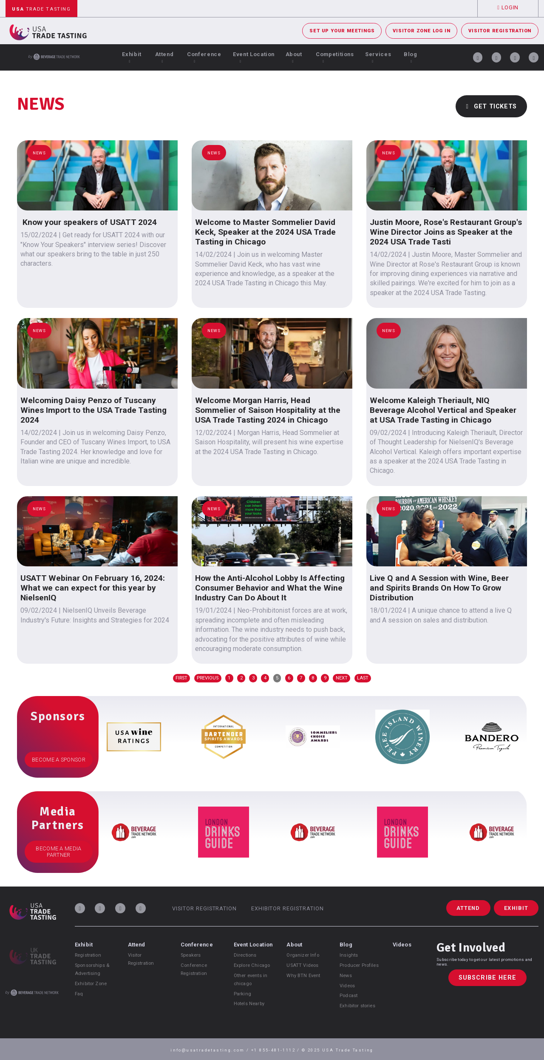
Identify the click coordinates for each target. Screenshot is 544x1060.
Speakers (191, 955)
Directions (245, 955)
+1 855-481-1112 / (276, 1050)
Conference (204, 57)
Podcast (348, 995)
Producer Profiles (359, 965)
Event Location (254, 57)
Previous (207, 678)
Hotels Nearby (249, 1003)
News (346, 975)
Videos (347, 986)
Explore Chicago (252, 965)
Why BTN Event (303, 975)
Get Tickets (491, 106)
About (294, 57)
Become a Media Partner (58, 851)
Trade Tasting (41, 9)
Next (342, 678)
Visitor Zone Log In (421, 31)
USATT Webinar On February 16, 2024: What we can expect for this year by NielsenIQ (92, 587)
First (181, 678)
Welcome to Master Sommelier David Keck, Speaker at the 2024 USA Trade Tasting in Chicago (265, 232)
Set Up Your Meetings (341, 31)
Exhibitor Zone (91, 983)
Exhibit (131, 57)
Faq (79, 994)
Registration (88, 955)
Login (507, 7)
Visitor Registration (499, 31)
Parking (242, 994)
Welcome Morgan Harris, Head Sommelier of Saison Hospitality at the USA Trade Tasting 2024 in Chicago (267, 410)
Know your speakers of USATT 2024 (88, 222)
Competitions (335, 57)
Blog (410, 57)
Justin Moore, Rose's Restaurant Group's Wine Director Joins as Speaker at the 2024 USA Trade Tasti (446, 232)
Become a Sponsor (58, 759)
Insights (349, 955)
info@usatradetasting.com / (210, 1050)
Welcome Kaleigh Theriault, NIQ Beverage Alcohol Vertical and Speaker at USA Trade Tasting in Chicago (443, 410)
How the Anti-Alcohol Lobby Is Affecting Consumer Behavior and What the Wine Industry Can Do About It (270, 587)
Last (362, 678)
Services (378, 57)
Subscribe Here (488, 977)
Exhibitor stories (357, 1006)
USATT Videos (302, 965)
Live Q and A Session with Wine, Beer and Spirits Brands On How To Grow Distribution (439, 587)
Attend (164, 57)
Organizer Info (302, 955)
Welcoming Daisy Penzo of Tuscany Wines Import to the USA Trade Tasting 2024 (93, 410)
